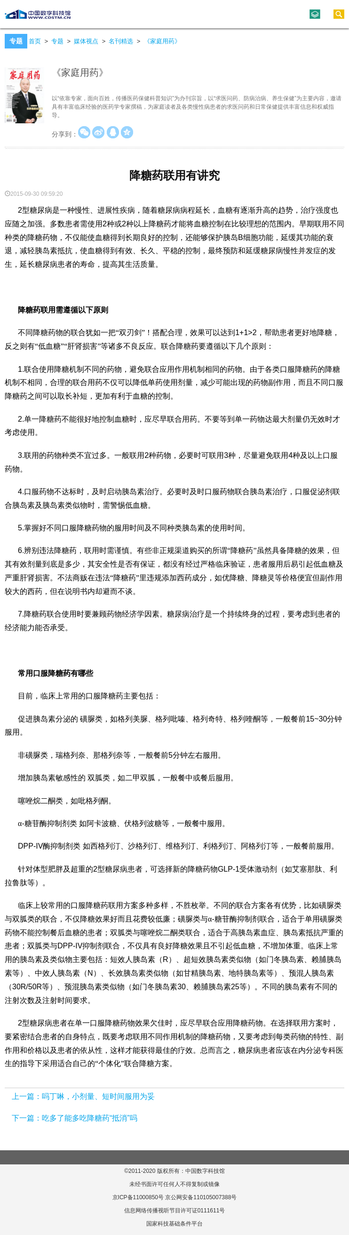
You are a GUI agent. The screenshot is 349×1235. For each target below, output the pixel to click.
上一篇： (27, 1096)
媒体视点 (86, 41)
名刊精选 (121, 41)
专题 (57, 41)
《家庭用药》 (162, 41)
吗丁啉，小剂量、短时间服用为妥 (98, 1096)
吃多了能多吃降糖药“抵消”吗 (89, 1118)
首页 (35, 41)
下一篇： (27, 1118)
